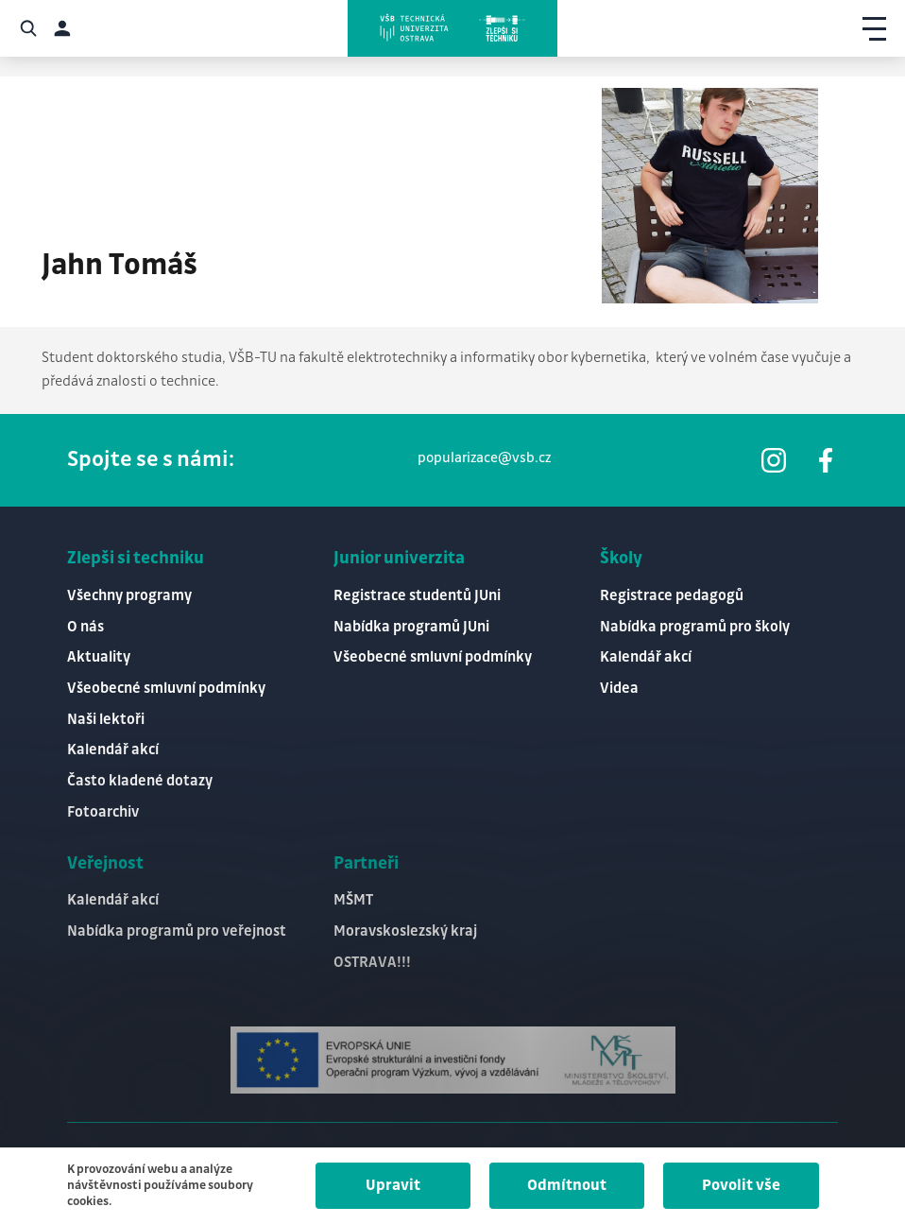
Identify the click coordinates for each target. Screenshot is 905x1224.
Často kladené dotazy (140, 781)
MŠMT (353, 900)
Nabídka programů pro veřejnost (176, 931)
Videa (619, 689)
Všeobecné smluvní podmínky (166, 689)
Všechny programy (129, 596)
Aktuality (98, 657)
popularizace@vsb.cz (484, 458)
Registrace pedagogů (671, 596)
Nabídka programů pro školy (695, 627)
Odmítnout (566, 1186)
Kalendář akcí (113, 750)
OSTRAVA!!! (372, 963)
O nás (85, 627)
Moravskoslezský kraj (405, 931)
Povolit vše (741, 1186)
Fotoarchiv (103, 812)
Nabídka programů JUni (411, 627)
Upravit (393, 1186)
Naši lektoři (106, 720)
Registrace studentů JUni (417, 596)
